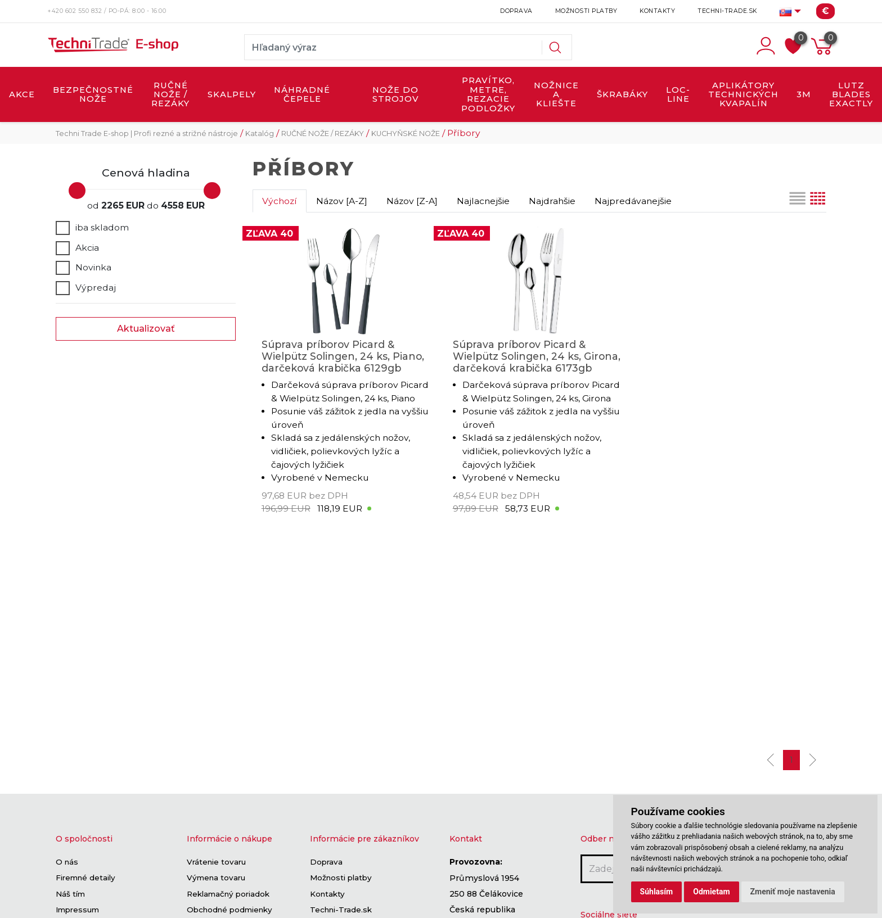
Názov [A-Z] (341, 201)
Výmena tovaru (216, 878)
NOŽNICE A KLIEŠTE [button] (556, 94)
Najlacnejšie (483, 201)
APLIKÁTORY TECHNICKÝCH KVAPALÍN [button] (743, 94)
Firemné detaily (85, 878)
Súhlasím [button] (656, 891)
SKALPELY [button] (232, 94)
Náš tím (70, 893)
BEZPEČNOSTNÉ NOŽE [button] (93, 94)
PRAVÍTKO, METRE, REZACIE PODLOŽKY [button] (488, 94)
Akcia (77, 248)
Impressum (77, 909)
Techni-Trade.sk (727, 11)
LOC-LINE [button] (678, 94)
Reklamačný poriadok (228, 893)
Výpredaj (86, 288)
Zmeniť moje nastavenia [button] (792, 891)
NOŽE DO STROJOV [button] (395, 94)
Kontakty (657, 11)
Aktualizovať (146, 328)
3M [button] (803, 94)
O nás (67, 861)
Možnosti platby (586, 11)
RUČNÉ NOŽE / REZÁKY (322, 133)
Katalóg (259, 133)
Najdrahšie (552, 201)
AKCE (22, 94)
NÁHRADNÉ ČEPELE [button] (302, 94)
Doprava (516, 11)
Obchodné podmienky (229, 909)
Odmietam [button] (711, 891)
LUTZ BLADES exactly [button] (851, 94)
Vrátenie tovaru (216, 861)
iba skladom (92, 227)
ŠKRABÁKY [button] (622, 94)
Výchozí (279, 201)
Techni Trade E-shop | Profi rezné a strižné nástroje (147, 133)
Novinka (83, 267)
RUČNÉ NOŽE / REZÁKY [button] (170, 94)
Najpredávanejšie (633, 201)
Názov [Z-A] (412, 201)
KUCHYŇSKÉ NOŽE (405, 133)
